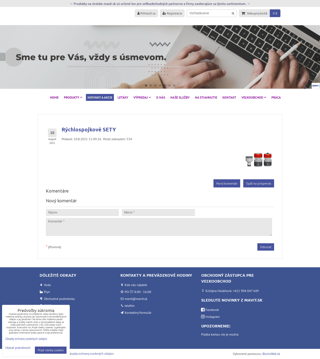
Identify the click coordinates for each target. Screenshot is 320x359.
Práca (276, 97)
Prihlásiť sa (146, 13)
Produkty (73, 97)
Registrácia (172, 13)
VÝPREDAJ (142, 97)
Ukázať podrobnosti (17, 348)
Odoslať (265, 247)
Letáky (123, 97)
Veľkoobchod (253, 97)
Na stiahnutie (206, 97)
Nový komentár (226, 183)
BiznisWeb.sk (271, 354)
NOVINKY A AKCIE (100, 97)
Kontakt (229, 97)
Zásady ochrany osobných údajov (91, 353)
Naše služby (180, 97)
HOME (54, 97)
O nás (160, 97)
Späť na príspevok (258, 183)
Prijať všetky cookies (51, 350)
